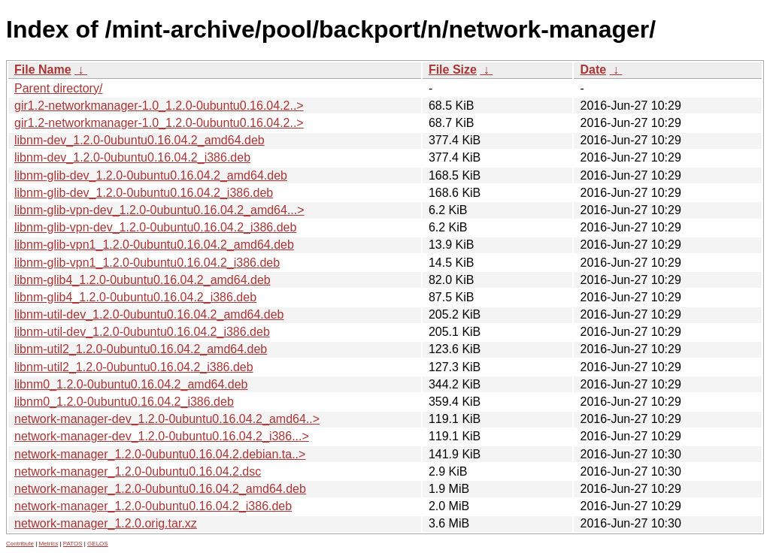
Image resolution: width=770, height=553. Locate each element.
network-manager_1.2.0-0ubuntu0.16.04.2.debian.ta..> (159, 454)
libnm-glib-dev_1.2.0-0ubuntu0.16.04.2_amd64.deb (150, 175)
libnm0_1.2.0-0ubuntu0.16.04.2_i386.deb (124, 401)
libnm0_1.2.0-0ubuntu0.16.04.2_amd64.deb (130, 384)
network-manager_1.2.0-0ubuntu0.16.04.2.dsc (137, 471)
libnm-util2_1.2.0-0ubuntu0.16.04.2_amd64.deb (140, 349)
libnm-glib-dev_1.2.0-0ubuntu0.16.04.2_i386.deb (143, 192)
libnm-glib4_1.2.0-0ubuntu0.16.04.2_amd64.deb (142, 279)
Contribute (20, 543)
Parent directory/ (58, 88)
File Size (453, 69)
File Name (42, 69)
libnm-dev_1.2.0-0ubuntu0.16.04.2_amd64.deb (139, 140)
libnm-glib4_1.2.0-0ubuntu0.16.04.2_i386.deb (135, 297)
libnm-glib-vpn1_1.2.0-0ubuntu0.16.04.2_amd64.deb (154, 244)
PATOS (73, 543)
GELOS (97, 543)
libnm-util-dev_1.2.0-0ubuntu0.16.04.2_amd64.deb (148, 314)
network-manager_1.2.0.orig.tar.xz (105, 523)
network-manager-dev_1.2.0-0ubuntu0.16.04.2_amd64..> (167, 418)
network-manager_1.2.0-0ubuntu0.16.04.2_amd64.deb (160, 488)
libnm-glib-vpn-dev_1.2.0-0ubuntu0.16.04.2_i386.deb (155, 227)
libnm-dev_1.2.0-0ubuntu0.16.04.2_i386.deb (132, 157)
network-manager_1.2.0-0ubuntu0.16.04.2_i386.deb (153, 506)
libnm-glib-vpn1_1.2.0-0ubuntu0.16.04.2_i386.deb (147, 262)
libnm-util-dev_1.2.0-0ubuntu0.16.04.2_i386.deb (142, 331)
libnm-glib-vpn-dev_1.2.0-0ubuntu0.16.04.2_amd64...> (159, 210)
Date (593, 69)
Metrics (48, 543)
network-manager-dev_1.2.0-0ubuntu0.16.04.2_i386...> (161, 436)
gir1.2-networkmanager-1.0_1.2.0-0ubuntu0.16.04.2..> (159, 105)
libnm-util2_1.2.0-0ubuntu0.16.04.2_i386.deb (133, 367)
